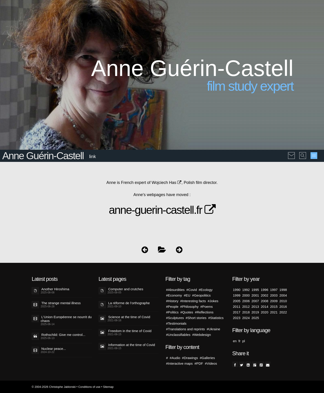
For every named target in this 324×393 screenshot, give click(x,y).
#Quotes (186, 312)
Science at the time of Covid (129, 317)
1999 (236, 295)
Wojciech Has (167, 182)
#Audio (175, 358)
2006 (246, 301)
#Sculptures (175, 318)
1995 (255, 290)
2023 (236, 318)
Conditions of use (89, 387)
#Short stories (196, 318)
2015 (273, 306)
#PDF (198, 363)
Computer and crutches (125, 289)
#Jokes (213, 301)
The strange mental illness (61, 303)
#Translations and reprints (185, 329)
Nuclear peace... (53, 349)
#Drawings (190, 358)
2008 (264, 301)
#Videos (211, 363)
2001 (255, 295)
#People (172, 306)
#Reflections (204, 312)
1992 (246, 290)
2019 (255, 312)
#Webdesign (201, 335)
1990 (236, 290)
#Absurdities (175, 290)
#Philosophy (189, 306)
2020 (264, 312)
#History (172, 301)
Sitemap (108, 387)
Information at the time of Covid (131, 345)
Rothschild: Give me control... (63, 335)
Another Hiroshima (55, 289)
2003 (273, 295)
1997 (273, 290)
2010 (283, 301)
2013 (255, 306)
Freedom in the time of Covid (130, 331)
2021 (273, 312)
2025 (255, 318)
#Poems (206, 306)
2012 (246, 306)
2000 (246, 295)
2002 (264, 295)
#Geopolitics (201, 295)
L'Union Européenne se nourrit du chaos (66, 319)
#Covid (191, 290)
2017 (236, 312)
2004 (283, 295)
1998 (283, 290)
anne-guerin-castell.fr (162, 210)
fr (239, 341)
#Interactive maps (179, 363)
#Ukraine (213, 329)
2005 (236, 301)
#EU (187, 295)
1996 (264, 290)
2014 (264, 306)
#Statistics (216, 318)
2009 (273, 301)
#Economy (174, 295)
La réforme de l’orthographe (129, 303)
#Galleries (207, 358)
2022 (283, 312)
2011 (236, 306)
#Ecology (206, 290)
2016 (283, 306)
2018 (246, 312)
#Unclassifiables (178, 335)
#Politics (172, 312)
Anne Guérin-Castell (43, 155)
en (235, 341)
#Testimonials (176, 323)
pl (243, 341)
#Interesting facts (193, 301)
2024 (246, 318)
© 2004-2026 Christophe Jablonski (54, 387)
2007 (255, 301)
